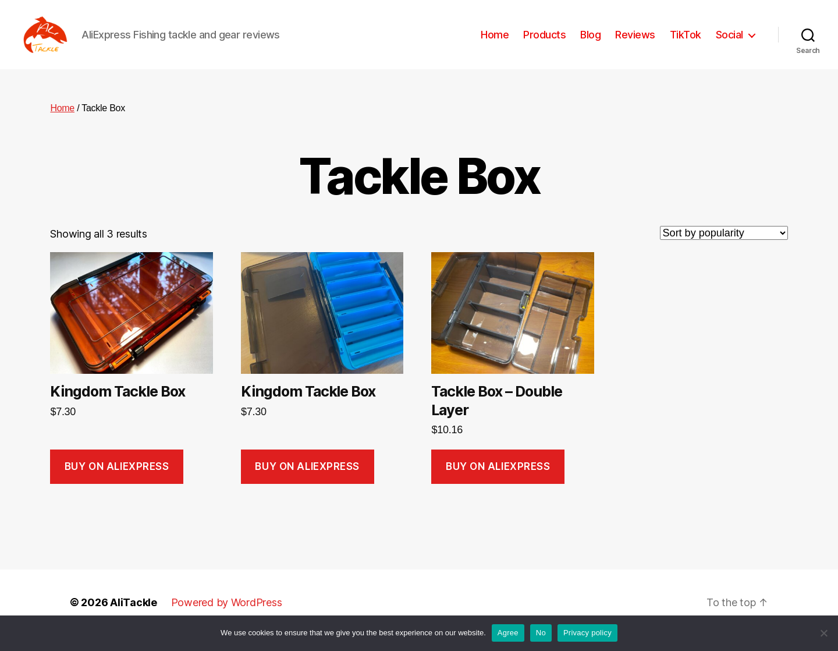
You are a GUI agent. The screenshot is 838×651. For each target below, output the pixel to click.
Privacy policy (587, 632)
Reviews (635, 42)
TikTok (685, 42)
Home (495, 42)
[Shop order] (724, 249)
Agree (508, 632)
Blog (590, 42)
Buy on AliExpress (117, 481)
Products (544, 42)
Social (729, 42)
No (541, 632)
